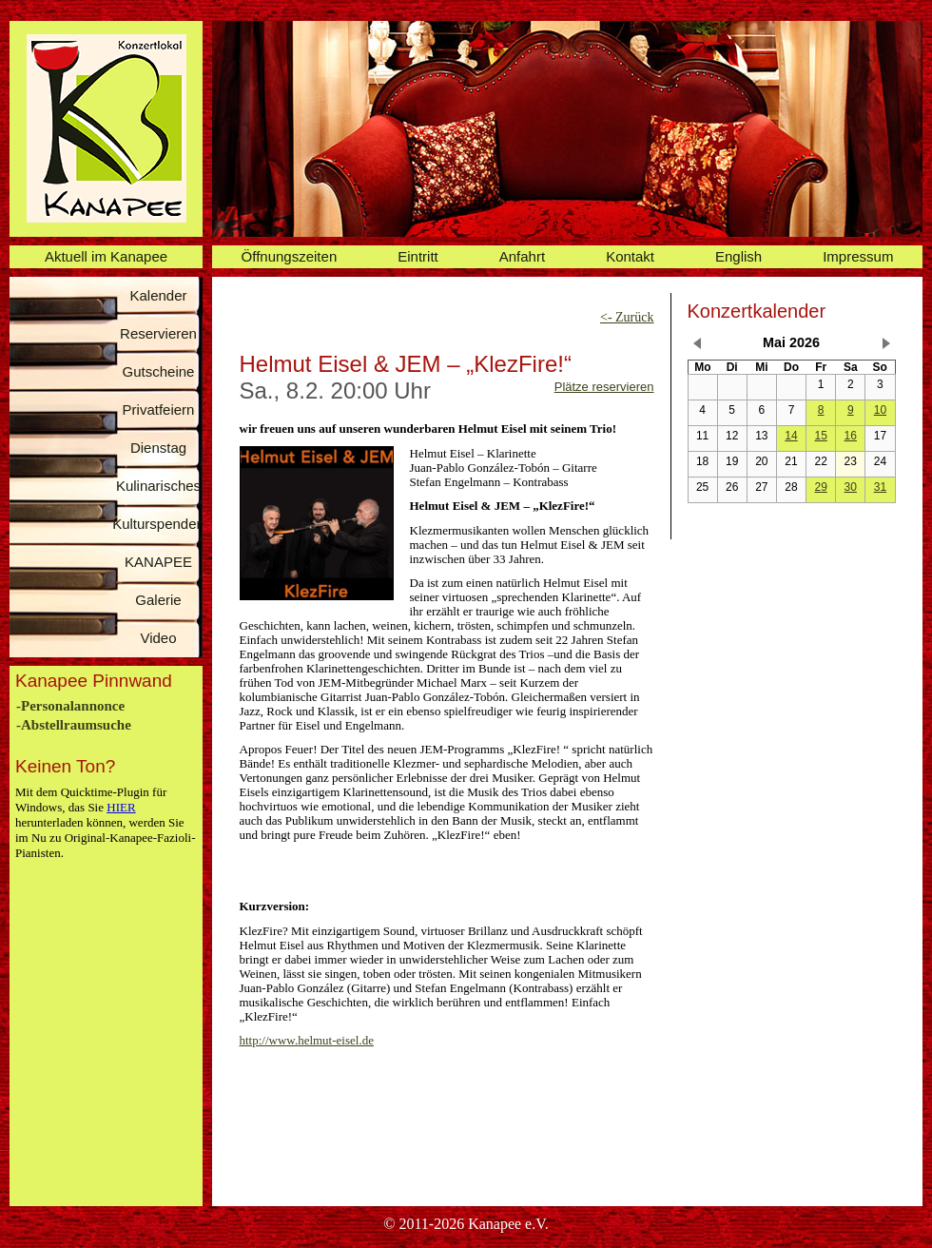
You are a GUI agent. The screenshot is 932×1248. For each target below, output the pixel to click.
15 (820, 435)
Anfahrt (522, 256)
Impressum (858, 256)
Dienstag (158, 447)
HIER (121, 807)
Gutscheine (159, 371)
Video (158, 638)
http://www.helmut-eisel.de (307, 1040)
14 (791, 435)
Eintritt (418, 256)
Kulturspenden (158, 524)
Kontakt (630, 256)
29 (820, 487)
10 (880, 410)
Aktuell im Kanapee (106, 256)
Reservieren (158, 333)
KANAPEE (158, 562)
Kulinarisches (158, 486)
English (738, 256)
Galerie (158, 600)
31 (880, 487)
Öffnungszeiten (290, 256)
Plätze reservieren (604, 387)
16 (851, 435)
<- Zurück (627, 317)
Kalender (157, 295)
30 (851, 487)
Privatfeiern (159, 409)
